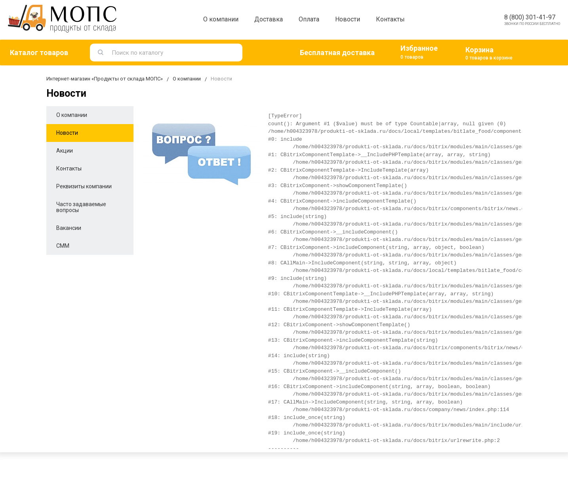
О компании (220, 19)
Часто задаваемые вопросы (81, 207)
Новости (347, 19)
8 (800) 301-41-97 (529, 17)
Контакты (390, 19)
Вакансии (68, 228)
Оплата (309, 19)
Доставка (268, 19)
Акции (64, 150)
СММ (62, 246)
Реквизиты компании (84, 186)
